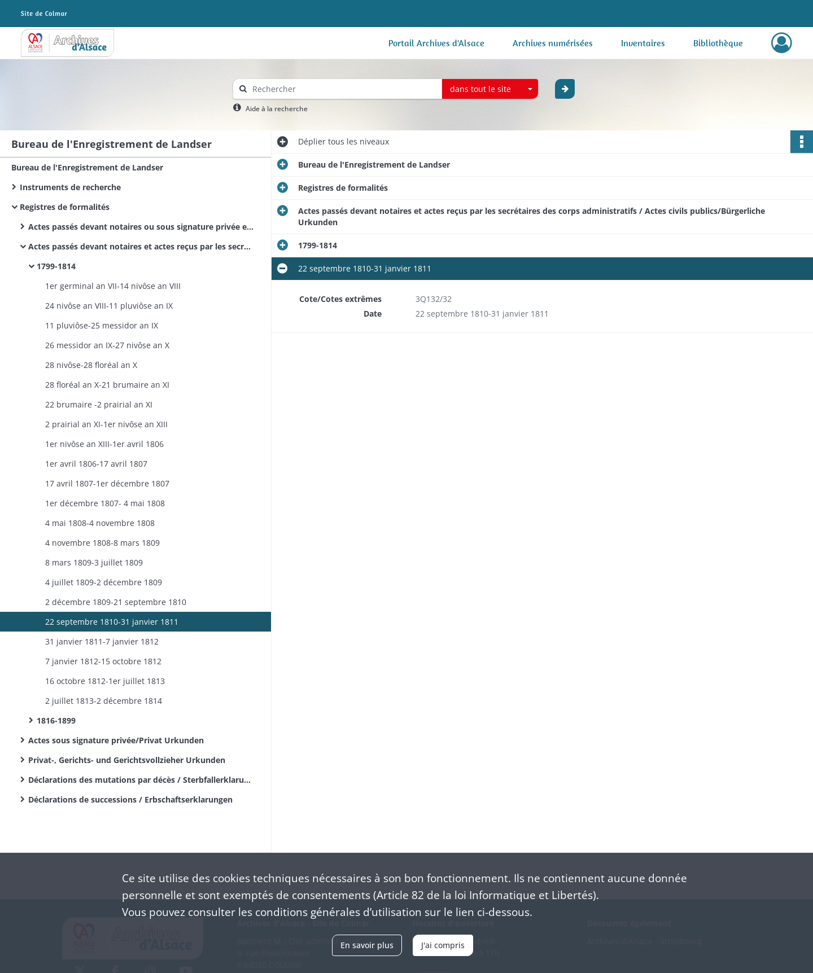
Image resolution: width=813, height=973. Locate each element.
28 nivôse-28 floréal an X (91, 365)
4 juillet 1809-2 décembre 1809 (103, 582)
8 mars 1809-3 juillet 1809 (94, 562)
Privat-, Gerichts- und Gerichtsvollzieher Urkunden (126, 760)
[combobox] (490, 89)
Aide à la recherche (277, 108)
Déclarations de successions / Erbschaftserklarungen (130, 799)
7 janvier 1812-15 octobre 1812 (103, 661)
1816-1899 (56, 720)
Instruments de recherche (70, 187)
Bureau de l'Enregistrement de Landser (87, 167)
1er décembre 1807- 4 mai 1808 (105, 503)
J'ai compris (443, 945)
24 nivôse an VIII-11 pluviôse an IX (109, 305)
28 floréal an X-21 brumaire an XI (107, 384)
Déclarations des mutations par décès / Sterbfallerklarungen (141, 779)
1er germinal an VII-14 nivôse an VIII (113, 285)
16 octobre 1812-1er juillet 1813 (105, 681)
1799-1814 (56, 266)
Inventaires (643, 43)
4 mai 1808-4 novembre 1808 (100, 523)
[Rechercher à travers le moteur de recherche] (343, 89)
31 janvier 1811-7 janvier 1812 (102, 641)
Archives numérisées (553, 43)
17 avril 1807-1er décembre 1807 (107, 483)
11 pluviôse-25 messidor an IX (101, 325)
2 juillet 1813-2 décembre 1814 (103, 700)
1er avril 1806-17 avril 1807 (96, 463)
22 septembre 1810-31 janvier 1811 (111, 621)
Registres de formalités (65, 206)
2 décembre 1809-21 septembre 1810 (115, 602)
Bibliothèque (718, 43)
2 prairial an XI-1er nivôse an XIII (106, 424)
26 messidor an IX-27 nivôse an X (107, 345)
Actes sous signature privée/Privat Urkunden (116, 740)
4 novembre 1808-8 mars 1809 (102, 542)
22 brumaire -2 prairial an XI (98, 404)
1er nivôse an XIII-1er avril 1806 (104, 444)
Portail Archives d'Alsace (436, 43)
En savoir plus (367, 945)
